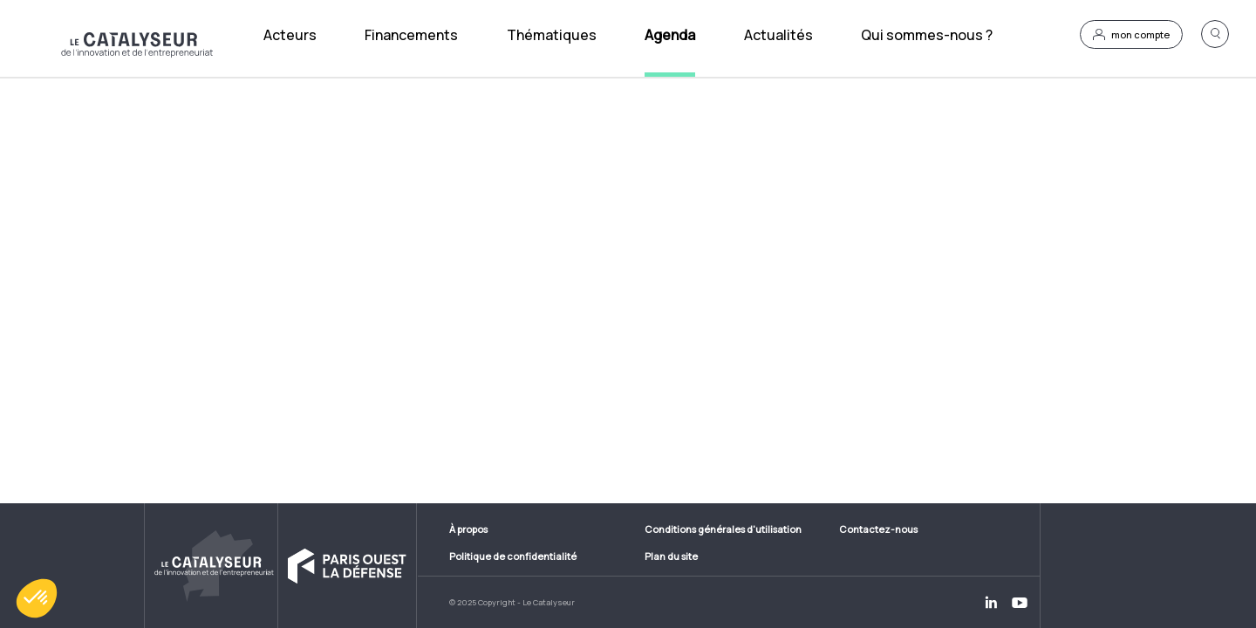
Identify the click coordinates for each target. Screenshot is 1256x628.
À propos (468, 529)
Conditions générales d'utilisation (723, 529)
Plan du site (671, 556)
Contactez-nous (878, 529)
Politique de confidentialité (513, 556)
